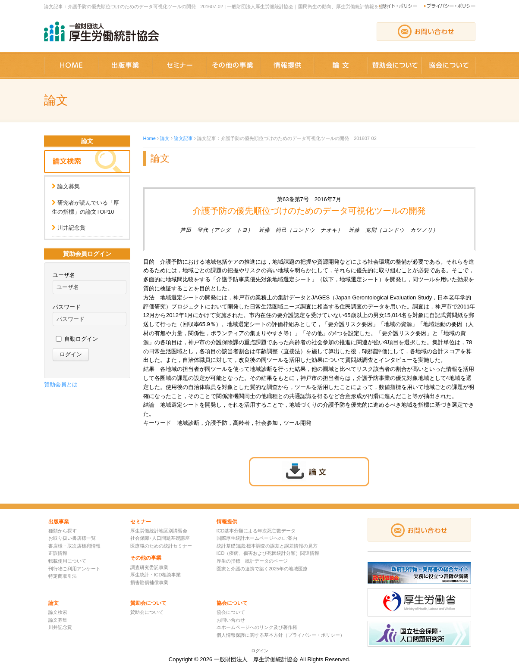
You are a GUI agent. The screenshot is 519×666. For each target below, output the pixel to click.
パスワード (67, 307)
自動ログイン (81, 339)
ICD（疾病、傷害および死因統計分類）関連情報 (268, 553)
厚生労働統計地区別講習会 (158, 530)
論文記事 (183, 138)
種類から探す (62, 530)
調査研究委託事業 (149, 567)
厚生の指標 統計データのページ (252, 560)
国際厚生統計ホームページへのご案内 (257, 538)
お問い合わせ (231, 619)
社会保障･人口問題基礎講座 (160, 538)
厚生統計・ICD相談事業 (155, 574)
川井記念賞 (71, 227)
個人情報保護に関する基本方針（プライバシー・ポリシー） (281, 635)
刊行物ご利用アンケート (74, 568)
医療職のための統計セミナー (161, 545)
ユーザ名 (64, 275)
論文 (165, 138)
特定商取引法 (62, 576)
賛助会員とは (61, 384)
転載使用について (67, 560)
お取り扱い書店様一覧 (72, 538)
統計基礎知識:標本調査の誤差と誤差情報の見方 (267, 545)
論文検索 (57, 612)
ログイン (259, 650)
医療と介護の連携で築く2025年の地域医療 (262, 568)
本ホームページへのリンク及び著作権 (257, 627)
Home (149, 138)
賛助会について (147, 612)
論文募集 (68, 186)
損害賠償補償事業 (149, 582)
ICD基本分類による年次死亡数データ (256, 530)
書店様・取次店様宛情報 (74, 545)
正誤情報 (57, 553)
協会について (231, 612)
